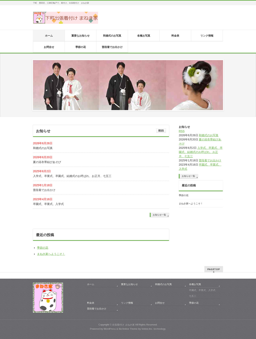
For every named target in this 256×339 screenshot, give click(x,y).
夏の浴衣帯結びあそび (47, 162)
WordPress (110, 328)
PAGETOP (213, 269)
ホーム (90, 284)
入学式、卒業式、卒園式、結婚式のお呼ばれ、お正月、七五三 (72, 176)
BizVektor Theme (128, 328)
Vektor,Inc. (147, 328)
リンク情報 (127, 302)
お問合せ (160, 302)
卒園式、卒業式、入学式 (48, 204)
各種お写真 (195, 284)
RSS (161, 130)
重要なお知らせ (129, 284)
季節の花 (42, 247)
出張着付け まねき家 (123, 324)
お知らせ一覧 (159, 215)
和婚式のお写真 (43, 148)
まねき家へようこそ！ (51, 253)
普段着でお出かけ (44, 190)
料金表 (90, 302)
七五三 (192, 295)
